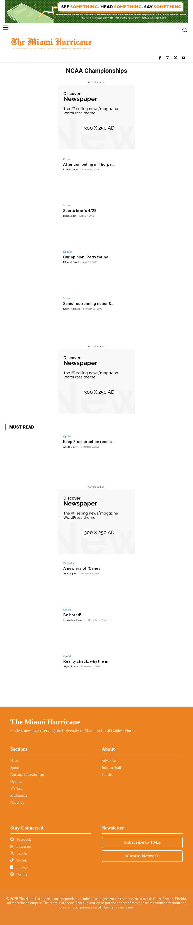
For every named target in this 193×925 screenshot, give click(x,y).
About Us (17, 802)
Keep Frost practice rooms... (89, 441)
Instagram (20, 846)
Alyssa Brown (70, 666)
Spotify (19, 874)
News (14, 761)
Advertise (109, 761)
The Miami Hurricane (45, 722)
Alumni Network (142, 856)
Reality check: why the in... (87, 661)
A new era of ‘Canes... (83, 568)
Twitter (18, 853)
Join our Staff (111, 768)
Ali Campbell (70, 573)
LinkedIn (20, 867)
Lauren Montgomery (74, 620)
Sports (66, 205)
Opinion (67, 251)
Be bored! (72, 615)
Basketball (69, 563)
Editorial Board (71, 262)
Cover (66, 159)
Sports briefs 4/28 (80, 210)
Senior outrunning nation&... (88, 303)
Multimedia (18, 795)
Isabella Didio (70, 169)
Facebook (20, 839)
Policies (107, 775)
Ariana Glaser (70, 446)
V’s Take (16, 788)
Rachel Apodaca (71, 308)
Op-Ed (67, 436)
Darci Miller (69, 215)
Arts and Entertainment (27, 775)
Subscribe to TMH (142, 842)
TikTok (18, 860)
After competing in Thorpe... (89, 164)
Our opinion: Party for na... (87, 257)
